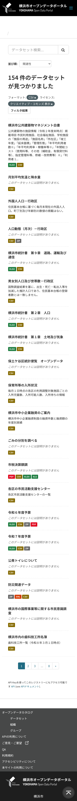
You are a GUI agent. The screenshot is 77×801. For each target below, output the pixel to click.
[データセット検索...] (33, 49)
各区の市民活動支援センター (29, 488)
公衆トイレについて (22, 560)
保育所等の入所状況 (22, 385)
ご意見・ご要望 (12, 743)
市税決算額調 (18, 464)
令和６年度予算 (19, 512)
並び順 (12, 64)
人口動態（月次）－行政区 (27, 228)
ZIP (18, 240)
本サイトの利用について (17, 767)
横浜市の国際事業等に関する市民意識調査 (37, 610)
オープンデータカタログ (17, 712)
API (13, 686)
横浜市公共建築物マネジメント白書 (34, 125)
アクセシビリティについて (19, 761)
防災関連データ (19, 584)
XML (18, 596)
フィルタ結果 (19, 110)
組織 (13, 724)
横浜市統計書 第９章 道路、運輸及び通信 (37, 254)
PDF (11, 476)
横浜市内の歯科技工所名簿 (27, 636)
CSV (20, 164)
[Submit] (63, 49)
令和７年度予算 (19, 536)
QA (4, 749)
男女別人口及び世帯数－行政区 (30, 280)
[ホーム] (3, 33)
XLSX (12, 164)
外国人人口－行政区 (22, 200)
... (42, 666)
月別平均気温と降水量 (24, 177)
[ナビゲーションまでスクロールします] (71, 8)
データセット (21, 33)
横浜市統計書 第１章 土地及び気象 (35, 336)
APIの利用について (14, 736)
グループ (15, 730)
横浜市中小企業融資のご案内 (29, 412)
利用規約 (7, 755)
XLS (35, 476)
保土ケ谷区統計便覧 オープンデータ (35, 360)
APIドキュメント (30, 686)
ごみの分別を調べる (22, 440)
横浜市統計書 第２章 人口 (29, 312)
